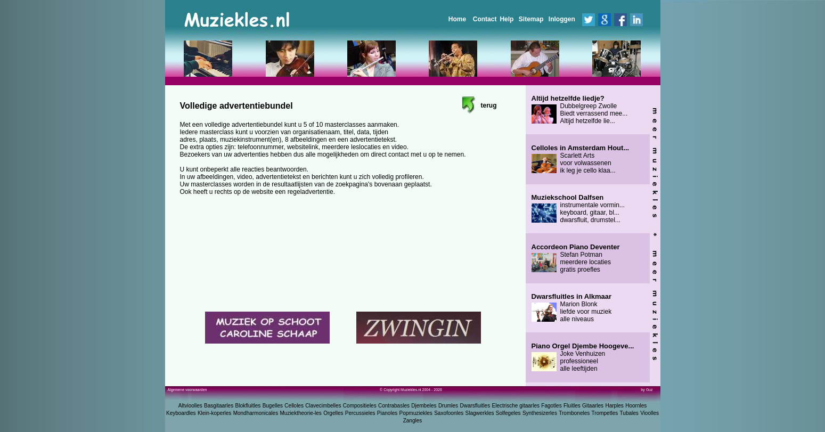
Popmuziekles (415, 413)
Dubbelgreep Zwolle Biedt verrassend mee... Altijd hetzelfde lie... (580, 110)
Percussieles (360, 413)
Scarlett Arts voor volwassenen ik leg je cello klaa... (581, 159)
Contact (485, 19)
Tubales (629, 413)
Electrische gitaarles (515, 406)
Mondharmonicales (256, 413)
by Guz (646, 390)
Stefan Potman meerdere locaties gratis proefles (576, 258)
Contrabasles (394, 406)
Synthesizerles (539, 413)
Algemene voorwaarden (187, 390)
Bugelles (273, 406)
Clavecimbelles (323, 406)
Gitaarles (592, 406)
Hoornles (636, 406)
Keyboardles (181, 413)
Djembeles (423, 406)
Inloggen (562, 19)
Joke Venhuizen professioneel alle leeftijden (583, 357)
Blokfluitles (247, 406)
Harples (614, 406)
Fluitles (572, 406)
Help (506, 19)
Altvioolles (190, 406)
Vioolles (649, 413)
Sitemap (531, 19)
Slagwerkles (479, 413)
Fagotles (551, 406)
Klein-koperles (214, 413)
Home (457, 19)
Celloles (294, 406)
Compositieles (360, 406)
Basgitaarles (218, 406)
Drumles (448, 406)
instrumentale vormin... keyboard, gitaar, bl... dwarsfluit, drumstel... (578, 209)
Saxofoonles (448, 413)
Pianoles (387, 413)
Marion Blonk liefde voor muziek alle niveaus (572, 308)
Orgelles (333, 413)
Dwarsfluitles (475, 406)
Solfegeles (508, 413)
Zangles (412, 420)
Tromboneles (574, 413)
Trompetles (605, 413)
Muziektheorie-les (301, 413)
